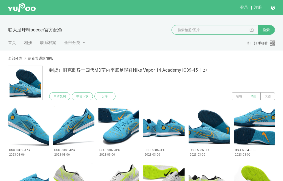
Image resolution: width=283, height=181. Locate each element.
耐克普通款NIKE (40, 58)
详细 (253, 96)
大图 (268, 96)
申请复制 (60, 96)
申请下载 (82, 96)
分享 (105, 96)
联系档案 (48, 42)
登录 (244, 7)
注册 (258, 7)
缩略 (239, 96)
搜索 (266, 30)
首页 (12, 42)
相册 (28, 42)
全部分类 (72, 42)
